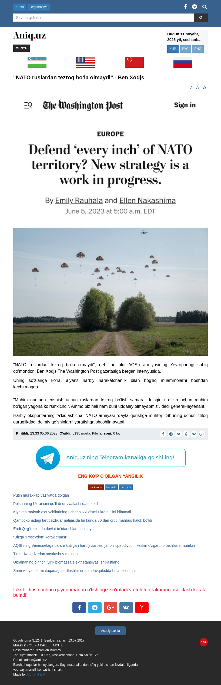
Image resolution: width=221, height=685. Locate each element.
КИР (173, 49)
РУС (185, 49)
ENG (197, 49)
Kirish (20, 7)
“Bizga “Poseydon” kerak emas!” (40, 537)
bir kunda (96, 487)
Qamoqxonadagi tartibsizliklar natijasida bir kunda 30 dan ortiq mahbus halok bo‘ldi (82, 520)
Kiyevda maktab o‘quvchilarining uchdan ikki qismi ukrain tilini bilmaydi (72, 512)
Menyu (21, 48)
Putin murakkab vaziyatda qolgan (41, 495)
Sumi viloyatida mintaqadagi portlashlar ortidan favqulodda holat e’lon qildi (75, 570)
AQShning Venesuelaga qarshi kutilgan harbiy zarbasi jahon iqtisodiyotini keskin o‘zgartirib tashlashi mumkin (104, 545)
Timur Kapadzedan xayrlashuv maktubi (46, 554)
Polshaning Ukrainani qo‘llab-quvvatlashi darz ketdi (56, 503)
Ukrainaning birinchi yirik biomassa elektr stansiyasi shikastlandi (66, 562)
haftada (111, 487)
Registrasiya (39, 7)
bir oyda (125, 487)
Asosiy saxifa (110, 631)
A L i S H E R (35, 674)
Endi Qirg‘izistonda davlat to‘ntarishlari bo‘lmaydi (53, 529)
